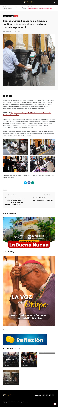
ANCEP (8, 365)
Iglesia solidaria (8, 16)
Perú (16, 16)
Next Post (48, 195)
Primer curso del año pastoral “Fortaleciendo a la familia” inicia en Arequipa (10, 362)
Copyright (5, 402)
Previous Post (10, 195)
